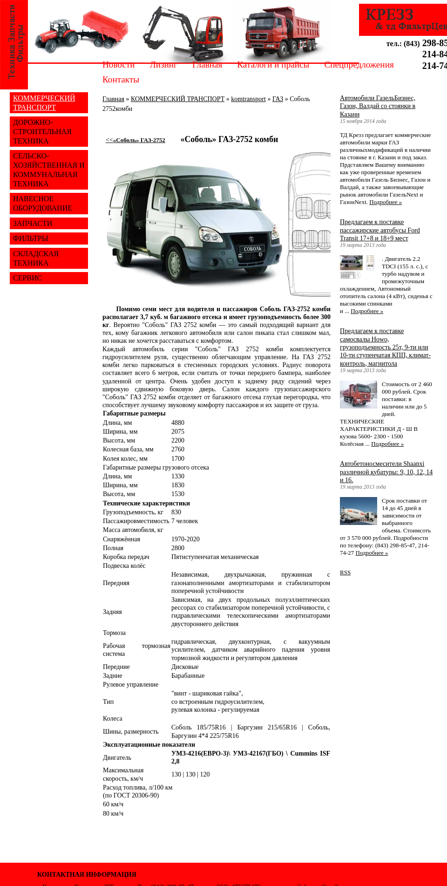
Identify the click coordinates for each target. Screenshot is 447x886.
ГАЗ (277, 98)
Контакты (120, 79)
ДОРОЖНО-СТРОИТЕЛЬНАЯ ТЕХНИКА (42, 131)
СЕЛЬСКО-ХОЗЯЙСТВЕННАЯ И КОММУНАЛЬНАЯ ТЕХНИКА (49, 169)
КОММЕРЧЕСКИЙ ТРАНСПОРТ (177, 98)
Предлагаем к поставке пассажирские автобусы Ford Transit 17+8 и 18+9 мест (380, 230)
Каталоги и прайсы (273, 64)
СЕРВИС (27, 278)
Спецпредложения (358, 64)
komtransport (248, 98)
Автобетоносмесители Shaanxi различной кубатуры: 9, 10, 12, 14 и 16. (386, 472)
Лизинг (163, 64)
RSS (345, 572)
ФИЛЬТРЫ (30, 238)
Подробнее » (385, 201)
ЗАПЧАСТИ (32, 223)
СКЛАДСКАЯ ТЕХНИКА (36, 258)
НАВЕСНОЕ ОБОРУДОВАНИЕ (42, 203)
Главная (207, 64)
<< (135, 139)
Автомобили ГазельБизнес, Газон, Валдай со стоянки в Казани (377, 106)
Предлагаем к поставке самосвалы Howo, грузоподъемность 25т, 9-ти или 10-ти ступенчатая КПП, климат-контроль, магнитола (385, 347)
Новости (118, 64)
